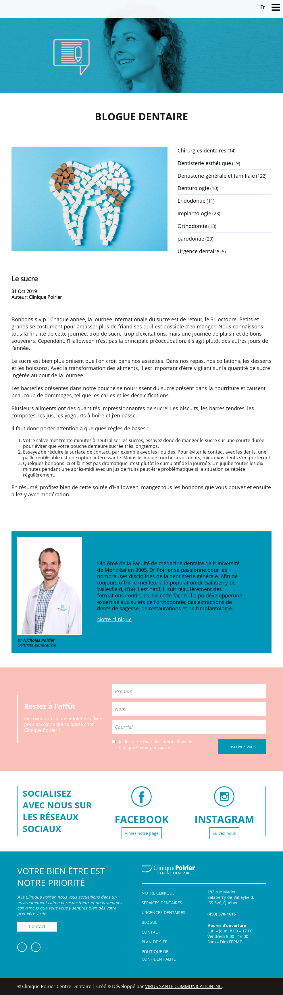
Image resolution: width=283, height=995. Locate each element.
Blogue (149, 922)
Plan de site (154, 941)
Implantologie (194, 213)
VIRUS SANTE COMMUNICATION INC (183, 986)
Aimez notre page (142, 833)
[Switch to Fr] (263, 6)
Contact (37, 926)
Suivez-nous (224, 833)
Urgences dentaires (163, 912)
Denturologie (193, 188)
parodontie (191, 238)
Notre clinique (114, 619)
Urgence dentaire (198, 251)
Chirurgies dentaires (202, 150)
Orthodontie (192, 225)
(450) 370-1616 (221, 914)
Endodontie (191, 200)
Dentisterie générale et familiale (216, 175)
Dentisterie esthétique (204, 163)
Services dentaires (162, 902)
